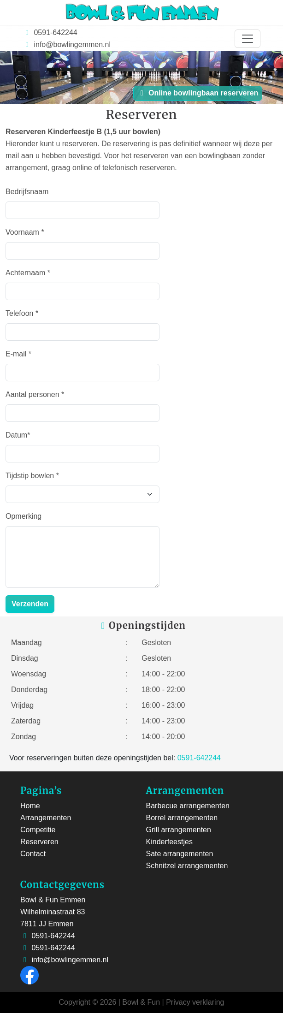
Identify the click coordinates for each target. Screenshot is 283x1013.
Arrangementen (45, 818)
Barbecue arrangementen (188, 806)
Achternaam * (28, 273)
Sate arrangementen (179, 854)
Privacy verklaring (195, 1002)
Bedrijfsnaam (27, 191)
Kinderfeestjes (169, 842)
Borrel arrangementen (182, 818)
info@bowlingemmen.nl (72, 44)
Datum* (18, 435)
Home (30, 806)
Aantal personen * (35, 394)
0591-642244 (54, 32)
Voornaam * (25, 232)
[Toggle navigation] (247, 39)
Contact (33, 854)
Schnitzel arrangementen (187, 866)
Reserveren (39, 842)
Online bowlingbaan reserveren (198, 93)
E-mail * (18, 354)
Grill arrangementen (178, 830)
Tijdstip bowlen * (32, 476)
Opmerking (23, 516)
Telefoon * (22, 313)
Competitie (37, 830)
